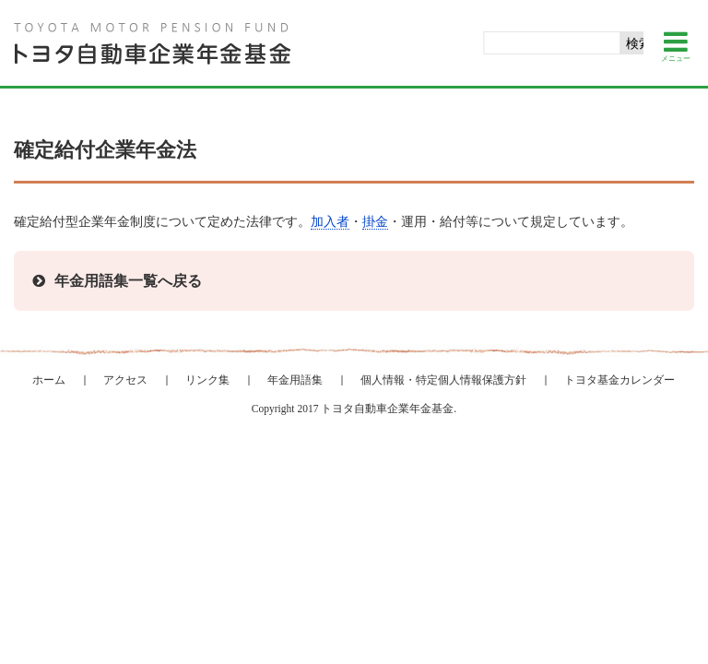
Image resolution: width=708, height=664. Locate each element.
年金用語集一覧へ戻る (128, 281)
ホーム (48, 379)
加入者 (330, 221)
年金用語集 (295, 379)
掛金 (375, 221)
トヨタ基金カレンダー (619, 379)
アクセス (125, 379)
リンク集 (207, 379)
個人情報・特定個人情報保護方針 (443, 379)
